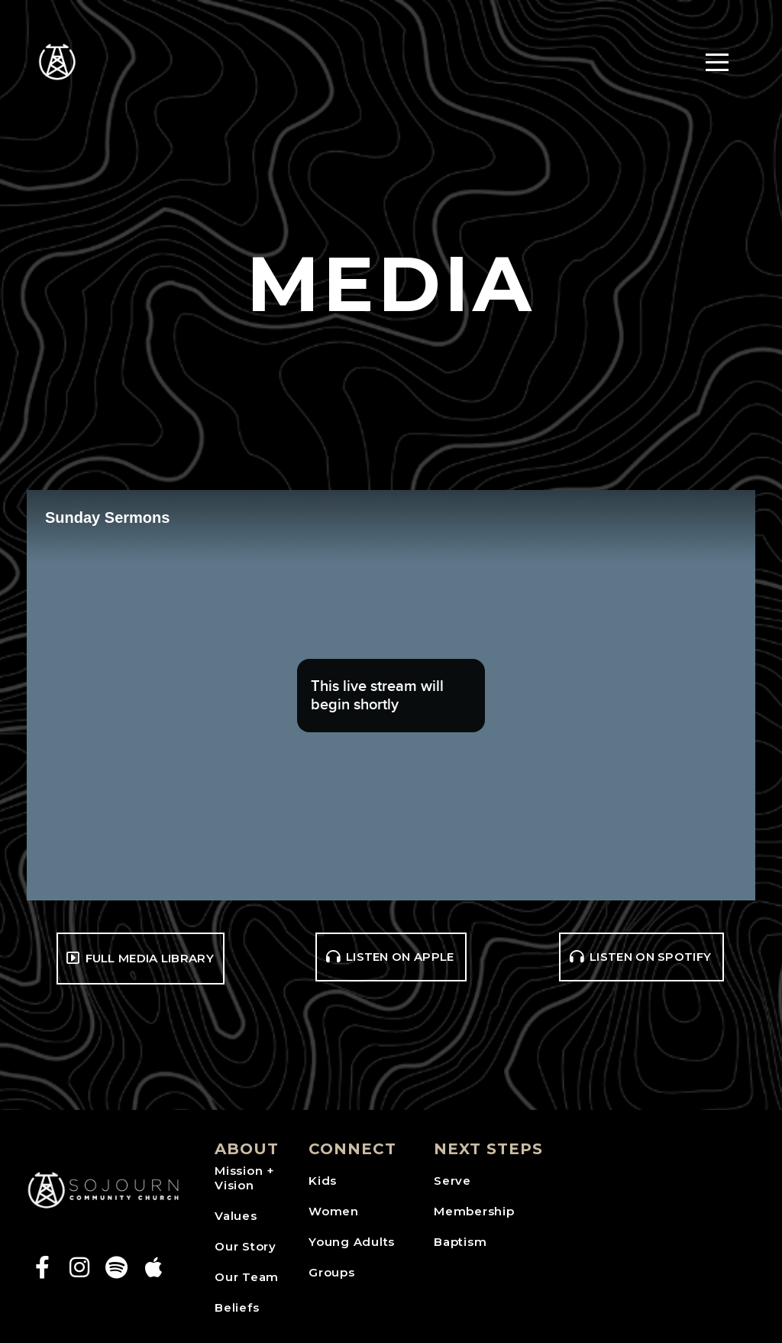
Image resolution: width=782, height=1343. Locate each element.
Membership (474, 1211)
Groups (332, 1272)
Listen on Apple (389, 956)
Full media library (138, 958)
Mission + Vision (245, 1178)
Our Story (245, 1246)
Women (334, 1211)
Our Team (247, 1277)
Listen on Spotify (640, 956)
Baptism (460, 1241)
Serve (452, 1180)
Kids (323, 1180)
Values (236, 1215)
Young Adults (352, 1241)
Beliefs (237, 1307)
